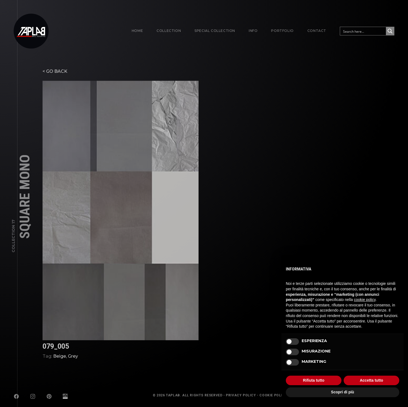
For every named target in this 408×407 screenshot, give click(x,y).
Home (137, 31)
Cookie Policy (273, 395)
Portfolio (282, 31)
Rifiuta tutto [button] (314, 380)
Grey (73, 366)
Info (253, 31)
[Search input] (363, 31)
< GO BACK (55, 81)
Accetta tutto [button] (371, 380)
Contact (316, 31)
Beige (59, 366)
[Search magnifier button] (390, 31)
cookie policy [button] (365, 299)
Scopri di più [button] (342, 392)
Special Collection (214, 31)
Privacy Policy (241, 395)
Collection (169, 31)
